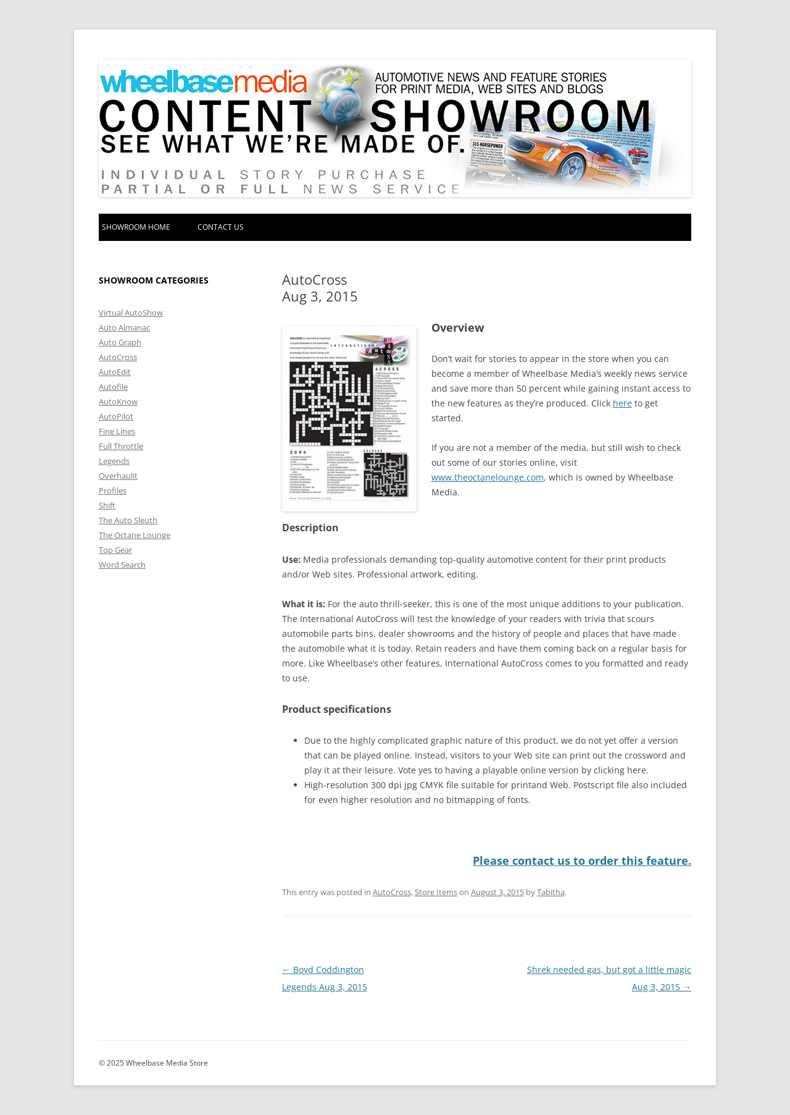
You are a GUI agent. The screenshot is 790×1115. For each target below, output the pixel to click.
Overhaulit (118, 475)
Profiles (113, 490)
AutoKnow (118, 401)
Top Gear (115, 549)
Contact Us (221, 227)
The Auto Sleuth (128, 520)
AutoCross (392, 892)
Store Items (436, 892)
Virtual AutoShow (131, 312)
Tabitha (551, 892)
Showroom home (136, 227)
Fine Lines (117, 431)
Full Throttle (121, 446)
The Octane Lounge (134, 535)
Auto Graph (120, 342)
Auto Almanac (124, 327)
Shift (107, 505)
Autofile (113, 386)
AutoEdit (115, 371)
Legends (114, 460)
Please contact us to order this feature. (582, 860)
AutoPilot (116, 416)
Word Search (122, 564)
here (622, 403)
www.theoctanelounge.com (487, 477)
